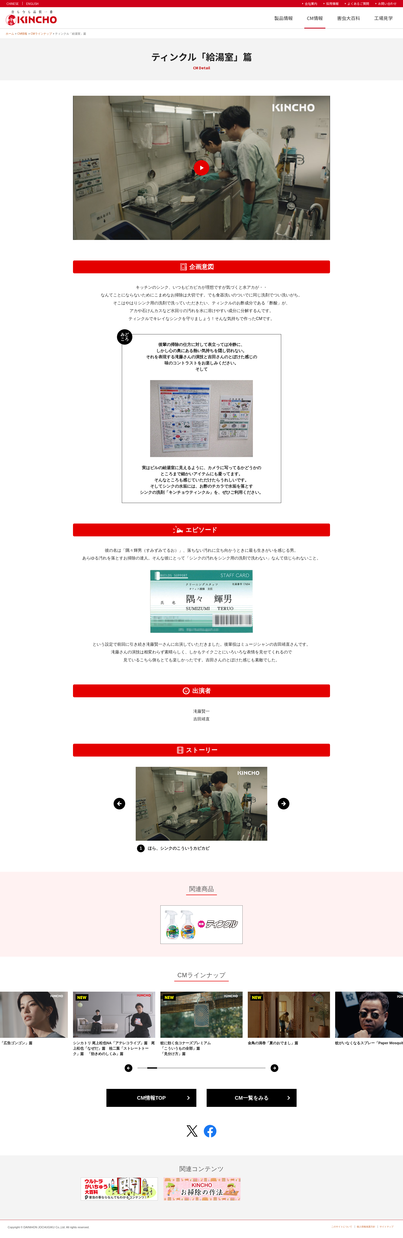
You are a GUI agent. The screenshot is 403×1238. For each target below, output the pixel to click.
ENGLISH (32, 3)
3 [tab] (162, 1068)
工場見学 (383, 18)
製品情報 (283, 18)
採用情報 (332, 3)
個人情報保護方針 (366, 1226)
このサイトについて (341, 1226)
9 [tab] (221, 1068)
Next (283, 803)
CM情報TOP (151, 1098)
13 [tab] (260, 1068)
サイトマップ (386, 1226)
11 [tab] (241, 1068)
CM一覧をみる (251, 1098)
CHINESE (12, 3)
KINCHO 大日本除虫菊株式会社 (31, 18)
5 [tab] (182, 1068)
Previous (119, 803)
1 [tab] (142, 1068)
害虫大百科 (348, 18)
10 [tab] (231, 1068)
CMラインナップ (41, 33)
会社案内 (311, 3)
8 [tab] (211, 1068)
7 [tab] (201, 1068)
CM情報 (315, 18)
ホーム (10, 33)
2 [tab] (152, 1068)
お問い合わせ (387, 3)
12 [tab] (251, 1068)
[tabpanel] (201, 1024)
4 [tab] (172, 1068)
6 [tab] (191, 1068)
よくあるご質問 (358, 3)
